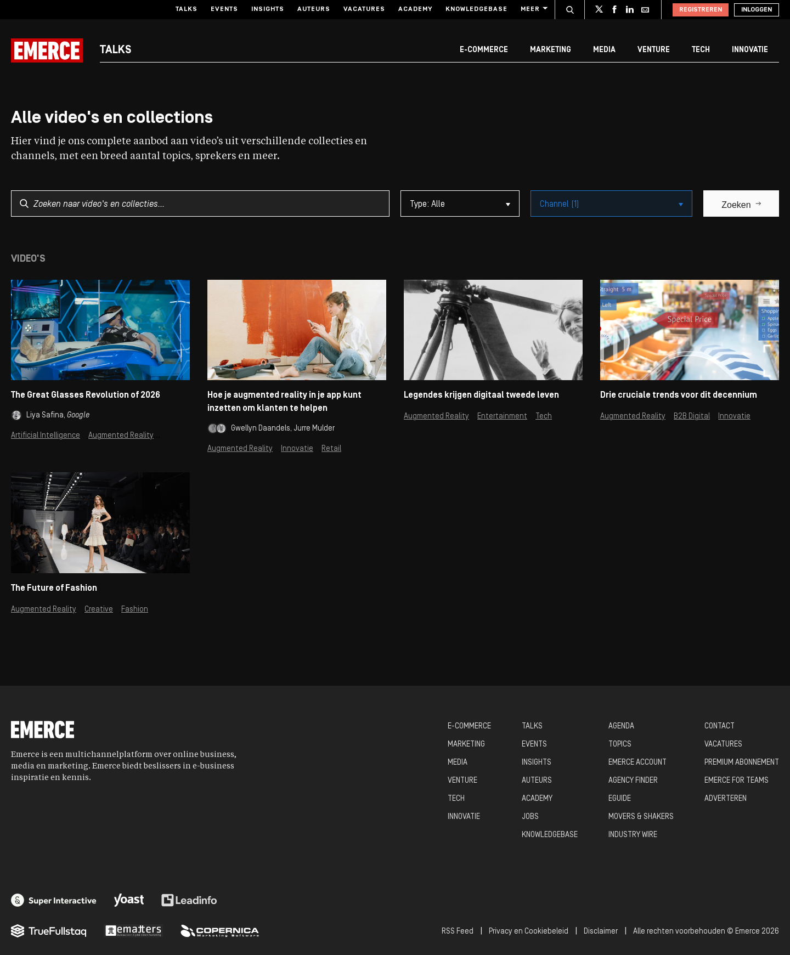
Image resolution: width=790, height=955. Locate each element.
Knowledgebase (476, 9)
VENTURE (462, 781)
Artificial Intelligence (45, 436)
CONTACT (719, 726)
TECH (456, 799)
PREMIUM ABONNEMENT (741, 763)
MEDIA (457, 763)
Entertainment (502, 416)
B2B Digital (692, 416)
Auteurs (313, 9)
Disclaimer (601, 932)
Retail (331, 449)
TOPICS (619, 745)
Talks (187, 9)
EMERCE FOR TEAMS (736, 781)
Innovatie (750, 50)
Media (604, 50)
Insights (267, 9)
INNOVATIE (464, 817)
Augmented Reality (121, 436)
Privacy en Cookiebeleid (528, 932)
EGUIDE (619, 799)
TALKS (532, 726)
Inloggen (756, 10)
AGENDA (621, 726)
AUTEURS (537, 781)
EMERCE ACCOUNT (637, 763)
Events (224, 9)
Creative (98, 610)
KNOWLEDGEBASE (550, 835)
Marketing (550, 50)
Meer (533, 9)
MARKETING (466, 745)
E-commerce (484, 50)
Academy (415, 9)
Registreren (700, 10)
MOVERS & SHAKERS (641, 817)
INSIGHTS (536, 763)
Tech (701, 50)
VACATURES (723, 745)
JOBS (530, 817)
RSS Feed (457, 932)
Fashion (134, 610)
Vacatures (364, 9)
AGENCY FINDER (633, 781)
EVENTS (534, 745)
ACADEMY (537, 799)
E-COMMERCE (469, 726)
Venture (653, 50)
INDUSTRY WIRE (632, 835)
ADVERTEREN (725, 799)
